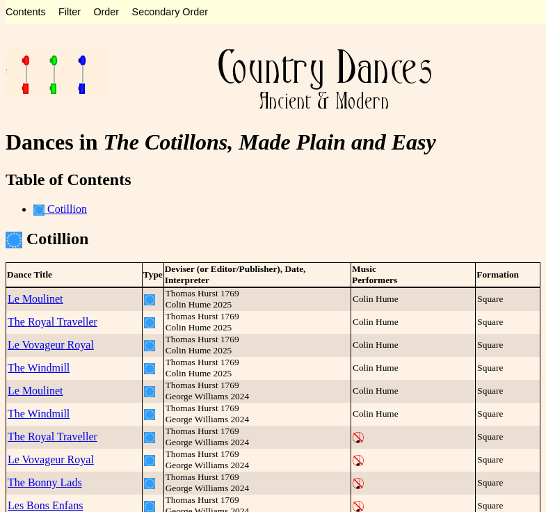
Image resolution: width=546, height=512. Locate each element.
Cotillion (60, 209)
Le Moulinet (35, 299)
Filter (69, 11)
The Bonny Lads (45, 482)
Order (106, 11)
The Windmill (39, 368)
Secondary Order (170, 11)
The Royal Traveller (52, 322)
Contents (26, 11)
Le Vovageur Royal (51, 345)
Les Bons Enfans (45, 505)
